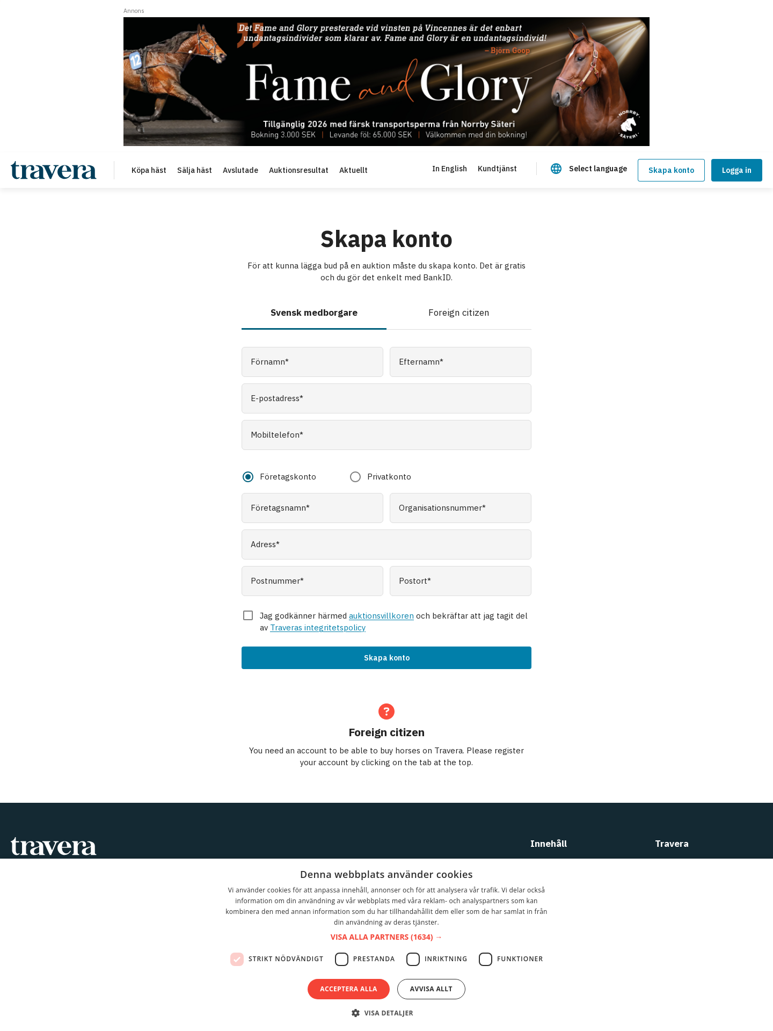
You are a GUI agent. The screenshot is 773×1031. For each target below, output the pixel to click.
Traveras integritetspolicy (318, 627)
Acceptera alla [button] (348, 988)
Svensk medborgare (314, 312)
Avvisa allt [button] (431, 988)
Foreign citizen (459, 312)
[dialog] (386, 945)
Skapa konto (671, 170)
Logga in (737, 170)
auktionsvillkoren (381, 616)
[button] (386, 937)
